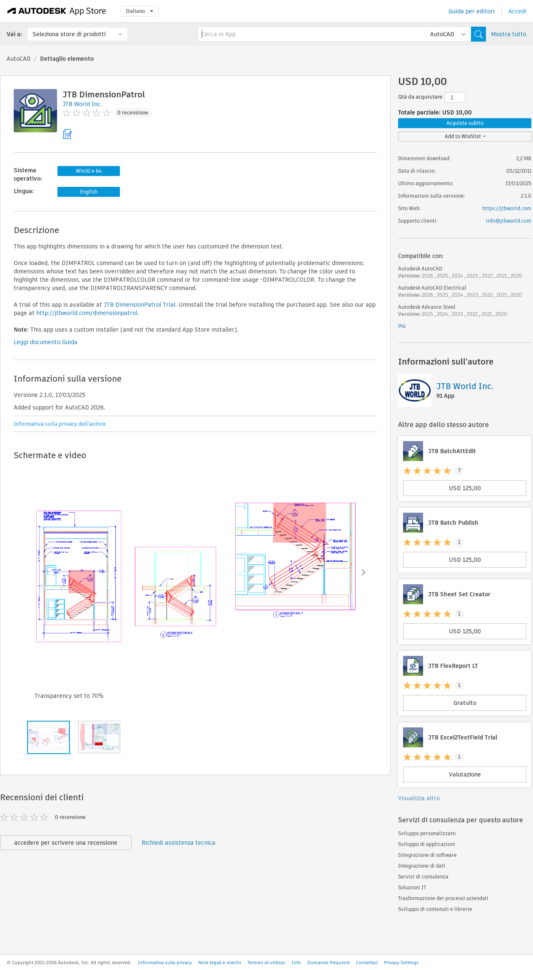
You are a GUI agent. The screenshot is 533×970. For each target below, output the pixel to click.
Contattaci (367, 962)
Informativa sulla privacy (165, 962)
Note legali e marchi (219, 962)
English (88, 191)
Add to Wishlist (465, 136)
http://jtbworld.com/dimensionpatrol (86, 313)
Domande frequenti (328, 962)
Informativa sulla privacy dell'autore (60, 424)
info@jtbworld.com (508, 220)
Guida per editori (471, 11)
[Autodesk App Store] (57, 11)
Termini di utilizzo (266, 962)
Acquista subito (464, 123)
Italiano (139, 11)
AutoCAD (19, 59)
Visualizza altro (419, 798)
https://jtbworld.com (506, 208)
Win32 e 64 (89, 170)
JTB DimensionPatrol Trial (139, 304)
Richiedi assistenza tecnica (178, 843)
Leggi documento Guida (45, 342)
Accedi (517, 11)
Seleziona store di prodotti (69, 34)
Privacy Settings (401, 962)
